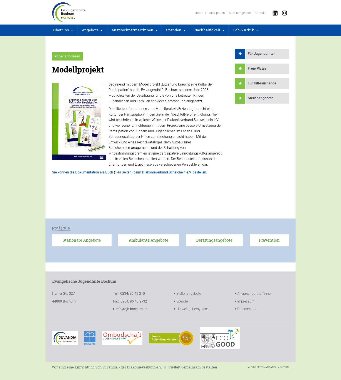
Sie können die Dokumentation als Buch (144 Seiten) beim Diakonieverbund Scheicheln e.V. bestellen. (129, 172)
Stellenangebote (260, 98)
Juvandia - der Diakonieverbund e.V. (132, 367)
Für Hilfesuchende (262, 83)
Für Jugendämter (261, 54)
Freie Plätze (257, 68)
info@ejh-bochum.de (131, 309)
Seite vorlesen (67, 56)
